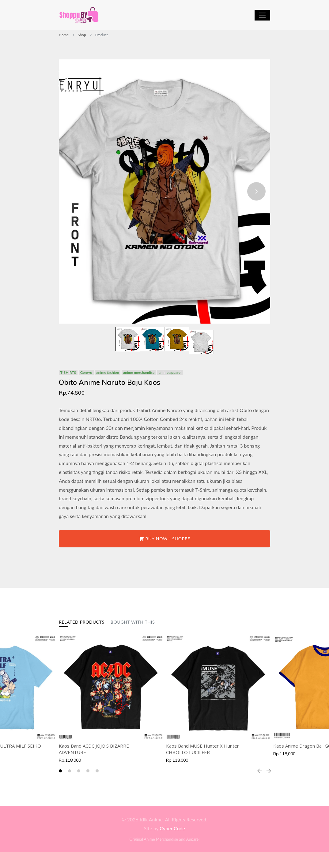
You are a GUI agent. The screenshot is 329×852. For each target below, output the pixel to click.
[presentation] (256, 191)
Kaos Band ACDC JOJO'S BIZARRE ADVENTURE (94, 749)
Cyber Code (172, 828)
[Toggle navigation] (262, 15)
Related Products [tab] (81, 622)
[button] (60, 770)
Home (64, 34)
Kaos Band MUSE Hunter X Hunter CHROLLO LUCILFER (202, 749)
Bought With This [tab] (133, 622)
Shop (82, 34)
